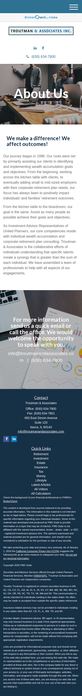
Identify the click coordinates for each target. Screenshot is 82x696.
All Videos (41, 489)
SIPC (44, 575)
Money (40, 476)
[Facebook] (44, 48)
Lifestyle (41, 480)
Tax (41, 471)
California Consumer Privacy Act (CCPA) (37, 551)
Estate (41, 463)
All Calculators (41, 493)
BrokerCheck (10, 501)
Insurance (41, 467)
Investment (40, 458)
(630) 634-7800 (40, 57)
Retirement (40, 454)
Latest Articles (41, 484)
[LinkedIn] (36, 48)
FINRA (37, 575)
